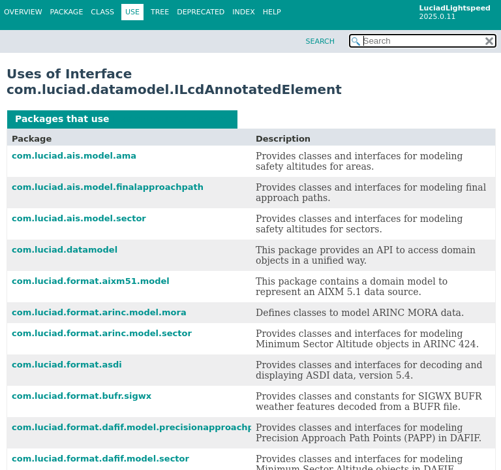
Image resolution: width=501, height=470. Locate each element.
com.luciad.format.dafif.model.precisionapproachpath (140, 427)
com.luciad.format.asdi (67, 364)
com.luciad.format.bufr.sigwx (81, 396)
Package (67, 12)
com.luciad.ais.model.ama (74, 156)
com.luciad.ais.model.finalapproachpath (108, 187)
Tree (160, 12)
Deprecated (200, 12)
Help (272, 12)
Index (243, 12)
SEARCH (320, 41)
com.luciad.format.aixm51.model (91, 281)
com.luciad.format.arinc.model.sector (102, 333)
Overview (23, 12)
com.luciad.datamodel (64, 250)
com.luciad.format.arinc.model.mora (99, 312)
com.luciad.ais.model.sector (79, 218)
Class (102, 12)
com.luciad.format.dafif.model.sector (100, 458)
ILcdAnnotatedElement (171, 119)
